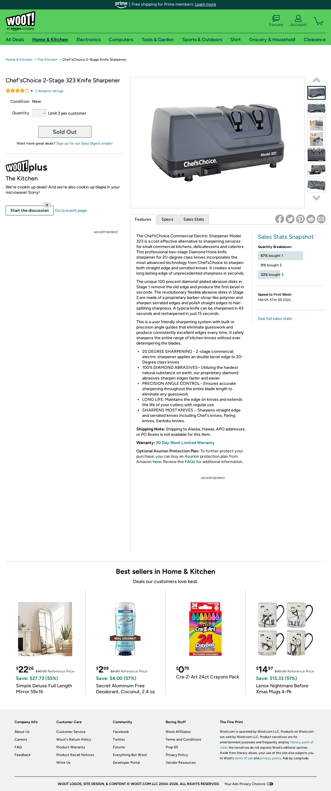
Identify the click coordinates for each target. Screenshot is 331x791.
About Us (22, 732)
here (157, 461)
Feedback (23, 755)
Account (298, 21)
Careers (21, 739)
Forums (276, 21)
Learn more (205, 4)
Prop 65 (172, 747)
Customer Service (71, 732)
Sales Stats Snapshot (286, 236)
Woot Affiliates (178, 732)
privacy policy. (271, 758)
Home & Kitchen (19, 59)
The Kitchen (47, 59)
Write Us (63, 762)
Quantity (20, 113)
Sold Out (65, 131)
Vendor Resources (181, 762)
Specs (167, 219)
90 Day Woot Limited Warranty (185, 442)
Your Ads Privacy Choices (245, 784)
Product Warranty (70, 747)
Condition (19, 101)
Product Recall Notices (75, 755)
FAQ (18, 747)
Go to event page (71, 210)
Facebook (121, 732)
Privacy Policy (177, 755)
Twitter (119, 739)
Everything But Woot (130, 755)
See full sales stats (275, 318)
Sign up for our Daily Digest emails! (84, 143)
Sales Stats (193, 219)
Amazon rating (49, 91)
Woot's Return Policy (73, 739)
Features (143, 219)
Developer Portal (126, 762)
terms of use (244, 758)
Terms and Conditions (183, 739)
